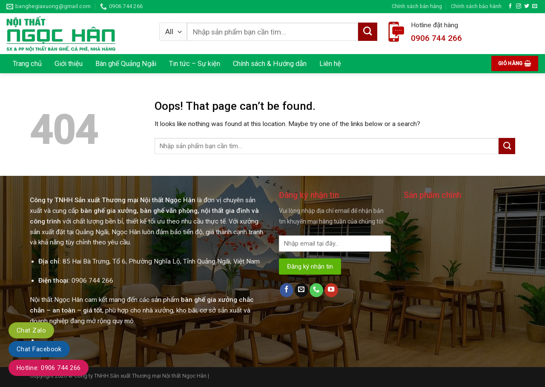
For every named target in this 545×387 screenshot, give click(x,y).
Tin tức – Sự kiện (194, 64)
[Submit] (507, 146)
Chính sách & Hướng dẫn (270, 64)
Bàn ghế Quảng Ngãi (125, 64)
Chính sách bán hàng (417, 6)
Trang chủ (27, 64)
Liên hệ (330, 64)
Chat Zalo (31, 330)
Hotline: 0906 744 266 (48, 368)
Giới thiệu (68, 64)
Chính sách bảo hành (476, 6)
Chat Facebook (39, 349)
